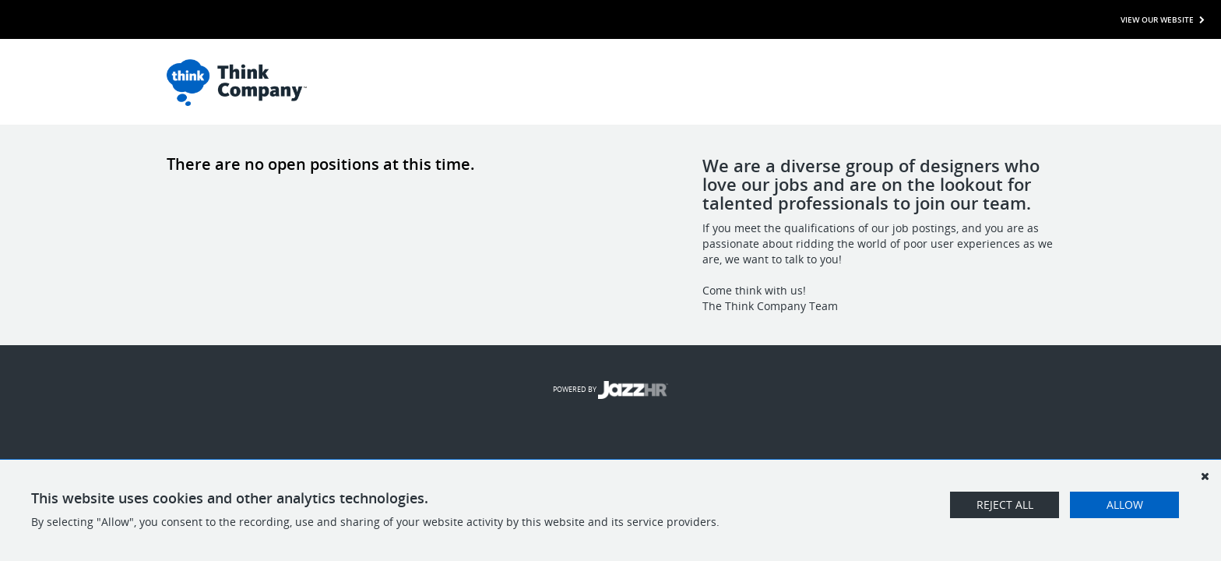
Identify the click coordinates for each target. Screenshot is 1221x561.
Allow (1125, 504)
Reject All (1004, 504)
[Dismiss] (1205, 476)
